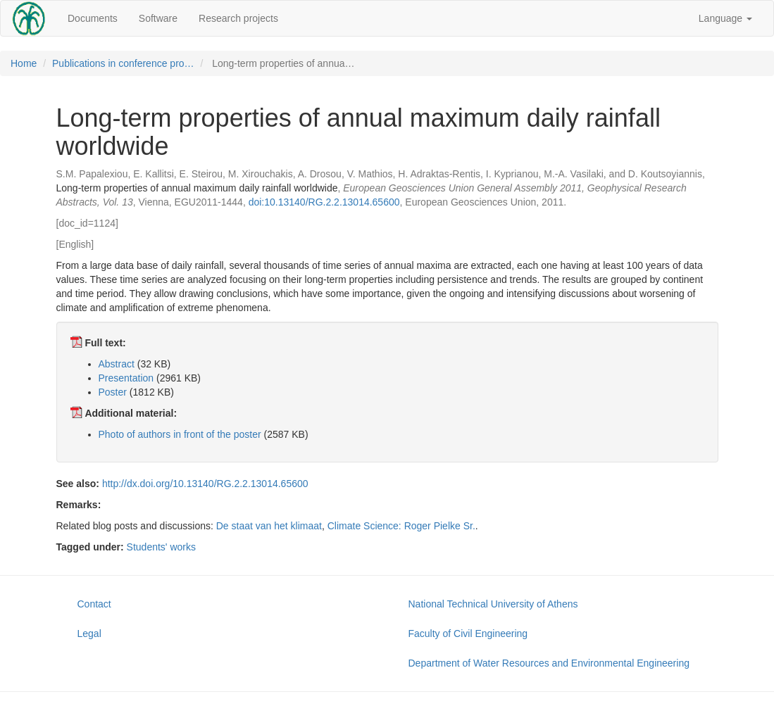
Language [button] (725, 18)
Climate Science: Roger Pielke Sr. (401, 525)
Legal (89, 633)
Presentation (126, 378)
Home (24, 63)
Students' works (161, 547)
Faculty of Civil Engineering (468, 633)
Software (158, 18)
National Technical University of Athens (493, 604)
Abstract (117, 364)
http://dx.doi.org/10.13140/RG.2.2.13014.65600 (205, 483)
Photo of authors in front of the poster (180, 434)
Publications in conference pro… (123, 63)
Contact (94, 604)
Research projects (238, 18)
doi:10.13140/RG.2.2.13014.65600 (324, 202)
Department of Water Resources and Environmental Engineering (548, 663)
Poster (113, 392)
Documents (93, 18)
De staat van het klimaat (269, 525)
